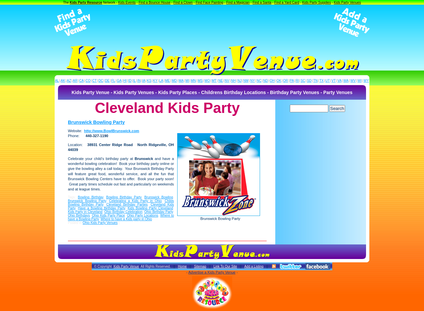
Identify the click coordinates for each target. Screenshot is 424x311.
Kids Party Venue (126, 266)
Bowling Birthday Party (123, 197)
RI (297, 80)
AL (57, 80)
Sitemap (200, 266)
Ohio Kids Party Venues (100, 223)
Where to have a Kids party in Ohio (126, 219)
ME (167, 80)
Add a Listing (253, 266)
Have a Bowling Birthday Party (101, 208)
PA (292, 80)
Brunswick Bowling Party (96, 122)
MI (187, 80)
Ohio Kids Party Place (108, 215)
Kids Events (127, 2)
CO (87, 80)
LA (161, 80)
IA (143, 80)
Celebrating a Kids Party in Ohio (135, 201)
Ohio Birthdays (79, 215)
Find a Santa (261, 2)
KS (149, 80)
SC (302, 80)
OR (285, 80)
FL (113, 80)
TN (315, 80)
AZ (69, 80)
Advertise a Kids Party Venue (211, 272)
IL (134, 80)
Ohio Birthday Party (158, 212)
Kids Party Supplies (316, 2)
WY (366, 80)
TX (321, 80)
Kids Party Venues (347, 2)
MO (207, 80)
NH (233, 80)
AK (63, 80)
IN (138, 80)
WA (346, 80)
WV (353, 80)
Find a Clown (182, 2)
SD (309, 80)
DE (107, 80)
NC (259, 80)
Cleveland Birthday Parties (127, 204)
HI (125, 80)
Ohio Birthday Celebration (123, 212)
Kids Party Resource (86, 2)
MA (181, 80)
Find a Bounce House (154, 2)
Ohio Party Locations (142, 215)
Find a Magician (238, 2)
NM (246, 80)
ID (130, 80)
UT (327, 80)
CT (94, 80)
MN (193, 80)
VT (334, 80)
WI (359, 80)
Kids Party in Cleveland (85, 212)
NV (227, 80)
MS (200, 80)
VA (340, 80)
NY (252, 80)
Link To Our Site (225, 266)
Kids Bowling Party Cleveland (150, 208)
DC (100, 80)
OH (272, 80)
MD (174, 80)
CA (81, 80)
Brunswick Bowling (158, 197)
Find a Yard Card (286, 2)
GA (119, 80)
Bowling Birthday (90, 197)
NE (220, 80)
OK (279, 80)
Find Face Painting (209, 2)
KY (155, 80)
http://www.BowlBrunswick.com (111, 131)
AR (75, 80)
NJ (239, 80)
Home (182, 266)
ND (265, 80)
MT (214, 80)
